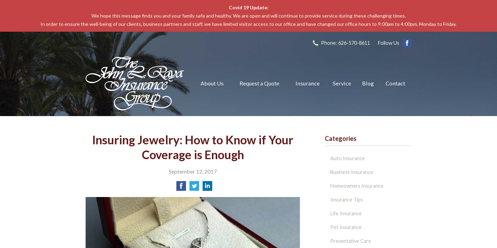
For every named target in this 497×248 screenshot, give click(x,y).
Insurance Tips (346, 200)
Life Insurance (346, 213)
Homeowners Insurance (356, 186)
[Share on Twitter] (194, 188)
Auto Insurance (347, 158)
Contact (395, 83)
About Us (212, 83)
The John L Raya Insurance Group (135, 83)
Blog (368, 83)
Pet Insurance (346, 227)
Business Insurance (351, 172)
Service (342, 83)
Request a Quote (259, 83)
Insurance (307, 83)
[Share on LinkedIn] (207, 188)
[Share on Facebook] (181, 188)
